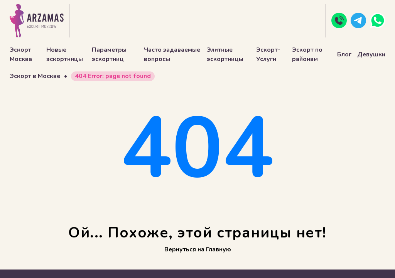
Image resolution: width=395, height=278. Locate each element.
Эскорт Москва (21, 54)
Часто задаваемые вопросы (172, 54)
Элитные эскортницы (225, 54)
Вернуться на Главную (197, 249)
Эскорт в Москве (35, 76)
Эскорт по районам (307, 54)
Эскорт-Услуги (268, 54)
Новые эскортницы (64, 54)
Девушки (371, 54)
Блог (344, 54)
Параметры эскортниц (109, 54)
